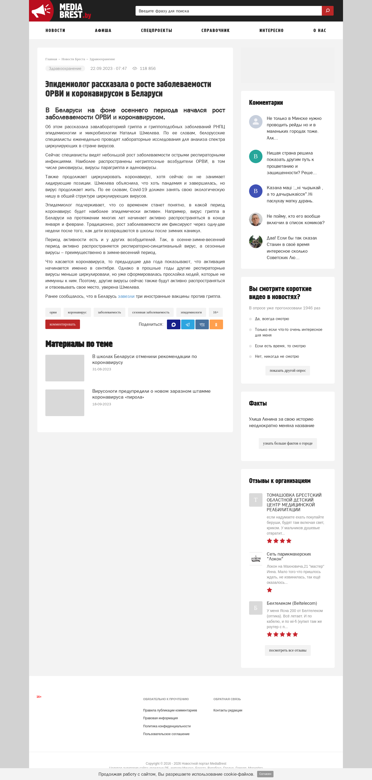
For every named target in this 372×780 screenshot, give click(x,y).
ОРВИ (53, 312)
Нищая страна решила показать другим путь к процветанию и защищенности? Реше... (292, 162)
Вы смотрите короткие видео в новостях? (280, 293)
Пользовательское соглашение (166, 734)
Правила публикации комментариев (170, 710)
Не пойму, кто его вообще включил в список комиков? (295, 219)
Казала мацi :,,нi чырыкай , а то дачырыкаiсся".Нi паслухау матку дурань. (295, 194)
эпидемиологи (191, 312)
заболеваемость (109, 312)
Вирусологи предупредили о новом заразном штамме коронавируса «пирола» (151, 394)
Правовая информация (160, 718)
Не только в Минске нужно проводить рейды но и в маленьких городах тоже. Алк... (294, 128)
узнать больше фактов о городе (287, 443)
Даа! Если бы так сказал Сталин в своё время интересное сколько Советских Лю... (292, 247)
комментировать (63, 324)
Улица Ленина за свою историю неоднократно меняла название (281, 422)
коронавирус (77, 312)
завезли (126, 296)
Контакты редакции (227, 710)
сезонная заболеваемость (150, 312)
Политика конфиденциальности (167, 726)
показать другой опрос (288, 370)
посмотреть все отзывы (288, 650)
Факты (258, 403)
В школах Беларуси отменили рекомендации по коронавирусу (144, 359)
